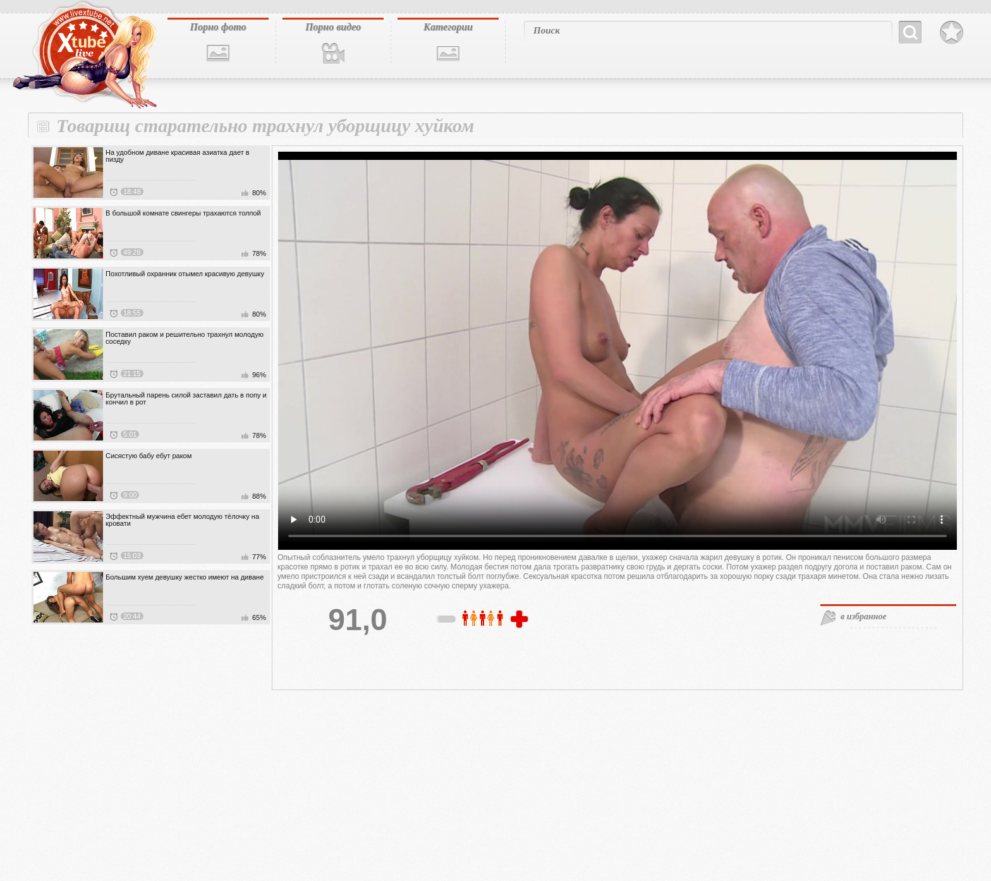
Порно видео (333, 26)
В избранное (951, 33)
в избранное (864, 616)
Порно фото (218, 26)
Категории (448, 26)
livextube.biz (83, 55)
